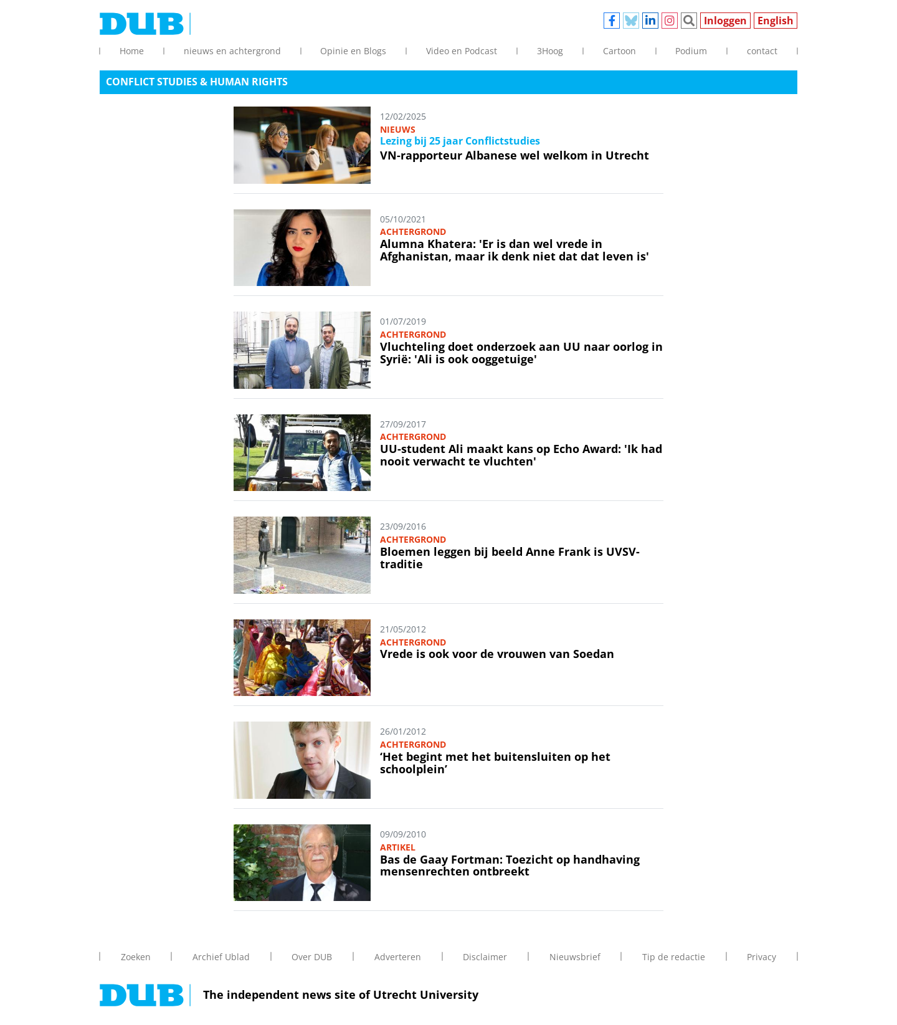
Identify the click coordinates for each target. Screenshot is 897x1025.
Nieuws (397, 129)
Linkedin (650, 20)
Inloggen (725, 20)
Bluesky (631, 20)
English (775, 20)
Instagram (670, 20)
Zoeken (689, 20)
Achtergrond (413, 231)
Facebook (612, 20)
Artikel (397, 847)
